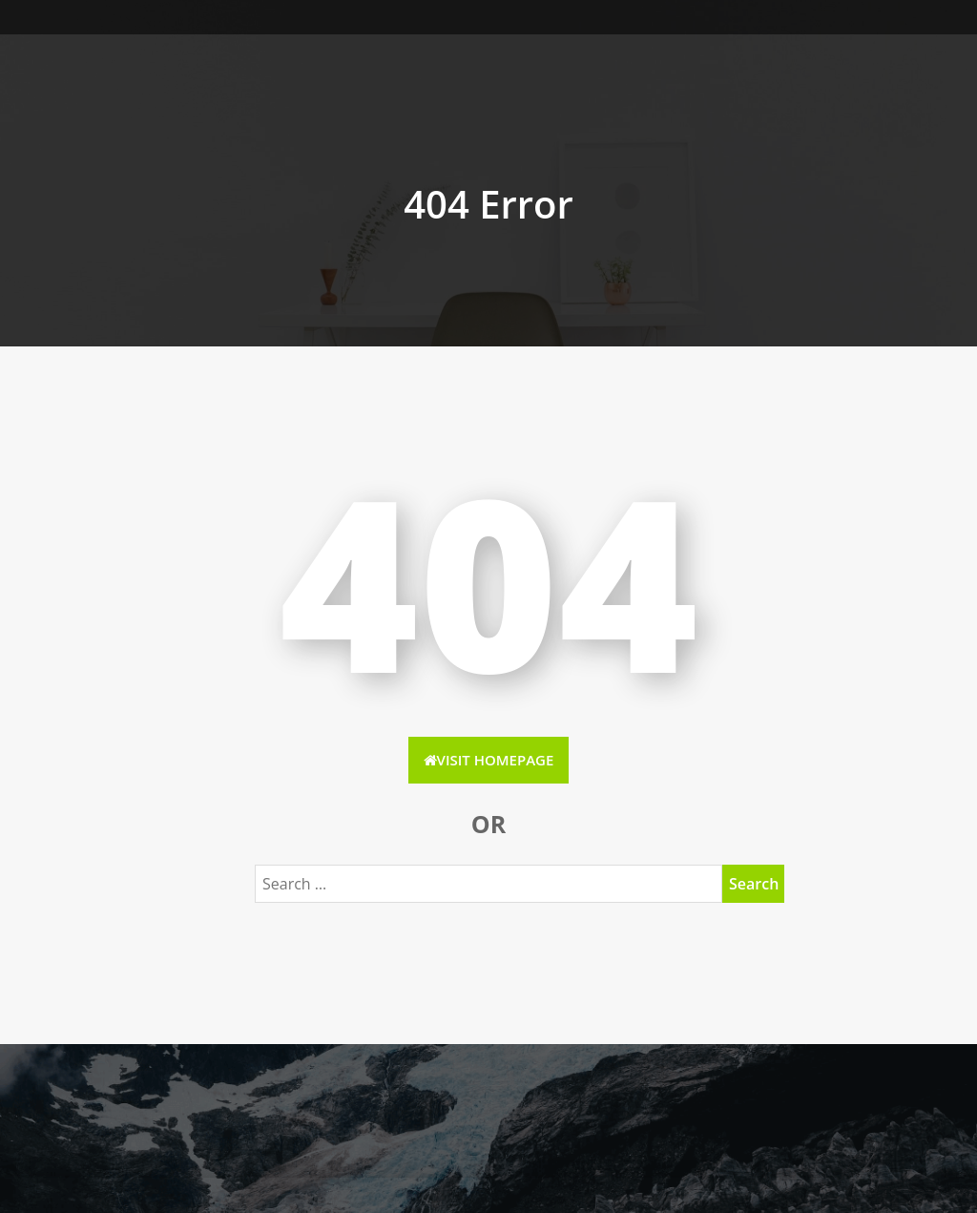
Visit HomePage (489, 759)
